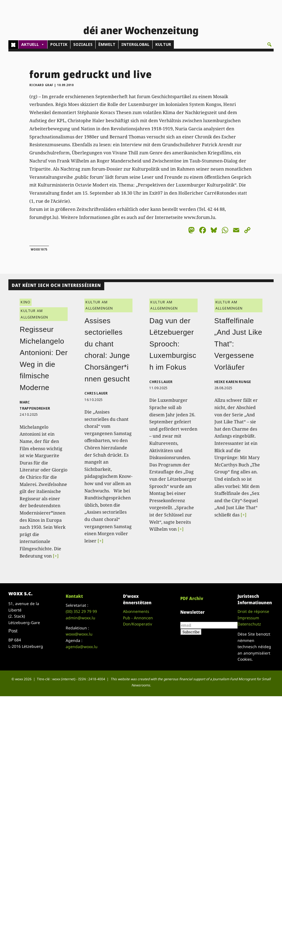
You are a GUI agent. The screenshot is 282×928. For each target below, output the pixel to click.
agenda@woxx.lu (82, 646)
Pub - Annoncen (138, 617)
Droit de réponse (253, 611)
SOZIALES (83, 44)
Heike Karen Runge (232, 381)
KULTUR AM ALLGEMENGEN (34, 313)
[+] (56, 556)
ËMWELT (106, 44)
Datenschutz (249, 624)
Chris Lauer (96, 393)
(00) (81, 611)
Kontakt (74, 596)
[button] (269, 44)
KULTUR (163, 44)
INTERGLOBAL (135, 44)
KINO (25, 302)
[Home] (13, 44)
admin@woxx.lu (80, 617)
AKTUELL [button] (32, 44)
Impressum (248, 617)
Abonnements (136, 611)
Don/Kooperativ (137, 624)
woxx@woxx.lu (79, 634)
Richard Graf (41, 85)
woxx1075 (39, 249)
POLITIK (58, 44)
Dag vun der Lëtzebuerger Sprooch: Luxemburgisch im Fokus (172, 344)
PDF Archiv (191, 598)
